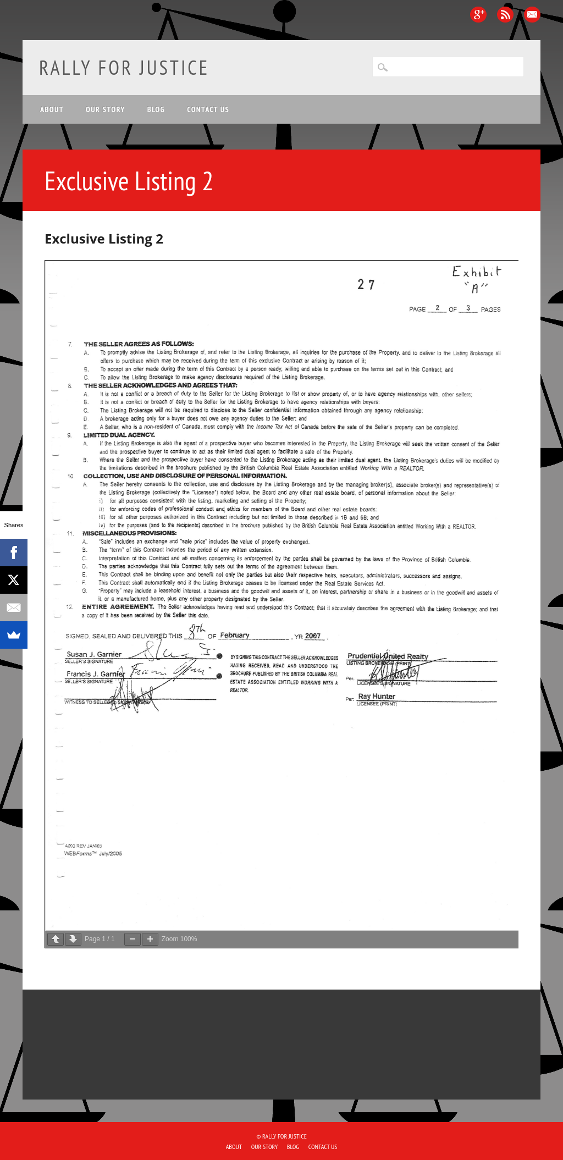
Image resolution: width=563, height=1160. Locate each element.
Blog (156, 109)
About (52, 109)
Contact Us (208, 109)
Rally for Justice (124, 67)
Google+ (478, 15)
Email (532, 15)
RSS (505, 15)
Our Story (105, 109)
